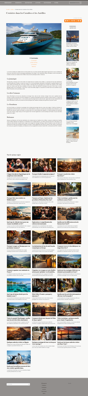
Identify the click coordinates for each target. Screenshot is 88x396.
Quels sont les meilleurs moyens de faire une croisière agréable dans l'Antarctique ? (18, 368)
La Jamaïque (34, 60)
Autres (56, 2)
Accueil (7, 9)
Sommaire (34, 58)
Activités (37, 2)
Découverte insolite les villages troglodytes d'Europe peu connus (71, 64)
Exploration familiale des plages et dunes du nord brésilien (72, 141)
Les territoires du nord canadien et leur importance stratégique (71, 122)
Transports (18, 2)
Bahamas (34, 66)
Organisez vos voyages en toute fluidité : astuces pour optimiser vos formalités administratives (44, 272)
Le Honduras (34, 64)
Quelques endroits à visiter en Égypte (18, 342)
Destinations (28, 2)
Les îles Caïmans (33, 62)
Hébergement (8, 2)
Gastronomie (47, 2)
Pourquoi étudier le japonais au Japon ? (43, 174)
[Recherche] (75, 3)
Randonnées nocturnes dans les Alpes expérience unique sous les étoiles (72, 45)
